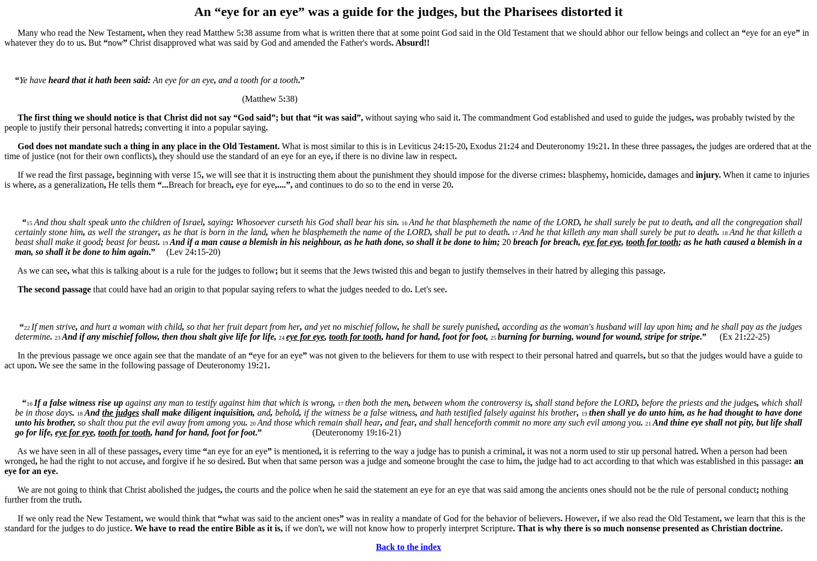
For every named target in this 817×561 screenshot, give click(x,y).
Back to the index (408, 547)
